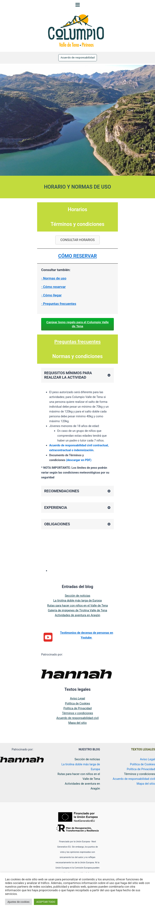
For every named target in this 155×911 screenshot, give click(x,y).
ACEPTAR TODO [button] (45, 901)
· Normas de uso (53, 283)
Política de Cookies (77, 708)
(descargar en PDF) (78, 465)
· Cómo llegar (51, 300)
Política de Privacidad (77, 713)
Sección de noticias (77, 600)
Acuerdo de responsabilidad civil (77, 723)
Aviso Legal (77, 703)
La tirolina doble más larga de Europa (77, 605)
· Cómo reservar (53, 292)
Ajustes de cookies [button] (18, 901)
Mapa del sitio (77, 728)
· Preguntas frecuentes (58, 309)
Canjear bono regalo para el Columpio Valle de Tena (77, 329)
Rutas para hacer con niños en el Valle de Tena (77, 610)
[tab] (77, 380)
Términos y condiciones (77, 718)
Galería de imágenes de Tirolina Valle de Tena (77, 615)
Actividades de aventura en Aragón (77, 620)
